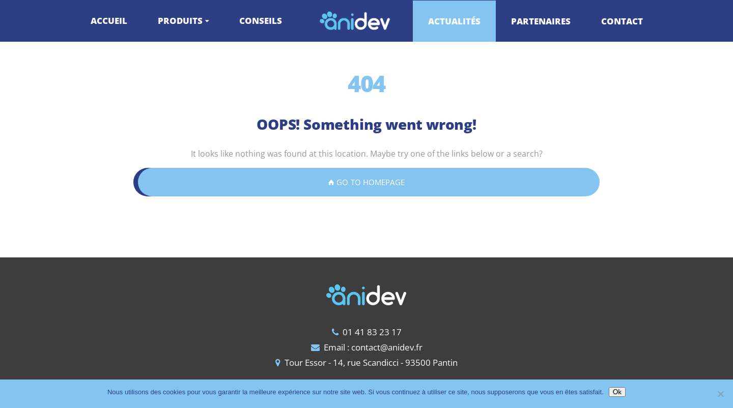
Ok (617, 392)
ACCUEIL (109, 20)
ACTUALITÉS (454, 21)
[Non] (720, 394)
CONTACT (622, 21)
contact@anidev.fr (386, 347)
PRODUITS (180, 20)
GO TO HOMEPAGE (366, 182)
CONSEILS (260, 20)
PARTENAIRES (541, 21)
